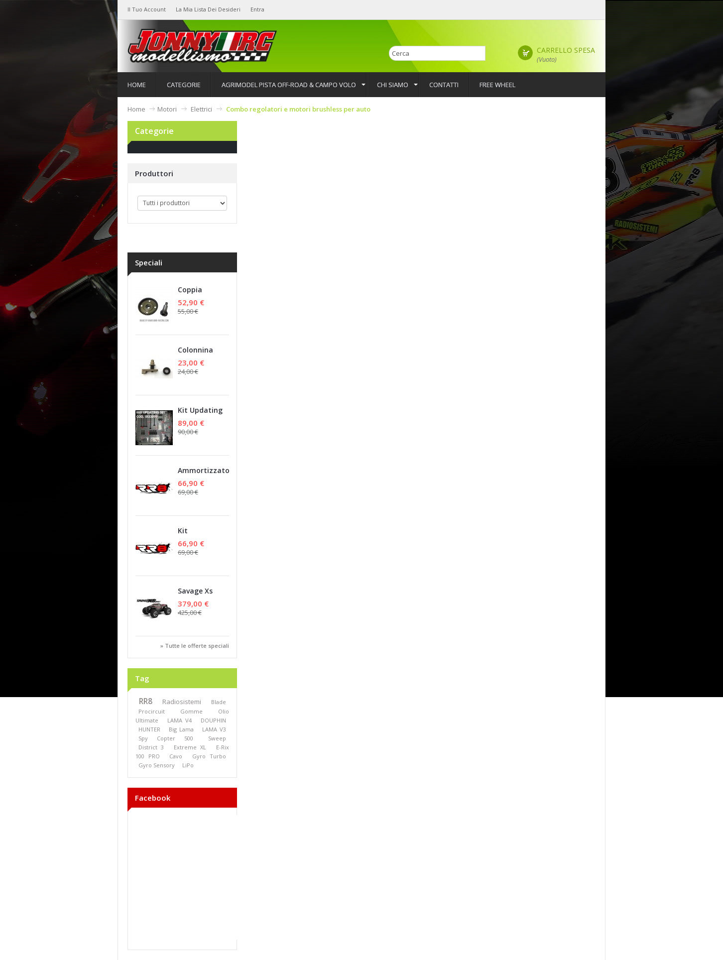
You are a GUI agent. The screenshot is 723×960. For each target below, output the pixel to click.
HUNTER (149, 729)
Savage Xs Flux (195, 595)
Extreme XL (190, 747)
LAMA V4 (179, 720)
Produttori (154, 173)
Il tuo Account (146, 9)
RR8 (145, 701)
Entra (257, 9)
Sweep (217, 738)
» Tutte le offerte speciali (194, 645)
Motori (167, 109)
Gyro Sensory (156, 765)
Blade (218, 702)
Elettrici (201, 109)
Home (136, 109)
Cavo (175, 756)
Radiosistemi (181, 701)
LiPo (188, 765)
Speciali (148, 262)
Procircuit (151, 711)
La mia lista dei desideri (208, 9)
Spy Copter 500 (165, 738)
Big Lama (181, 729)
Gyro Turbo (209, 756)
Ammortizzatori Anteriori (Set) (206, 475)
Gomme (191, 711)
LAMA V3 (214, 729)
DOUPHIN (213, 720)
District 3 (151, 747)
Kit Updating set (200, 415)
